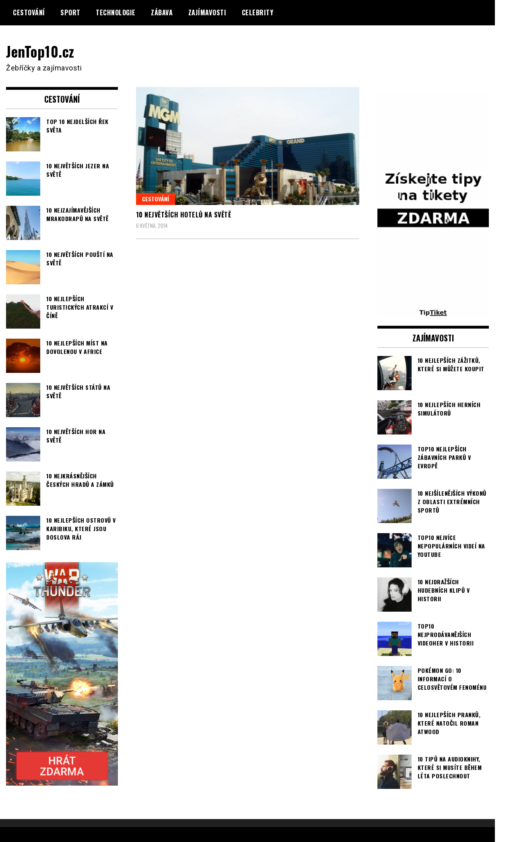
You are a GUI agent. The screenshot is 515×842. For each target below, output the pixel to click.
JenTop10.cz (41, 51)
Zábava (162, 12)
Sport (70, 12)
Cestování (29, 12)
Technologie (116, 12)
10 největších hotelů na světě (183, 214)
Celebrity (258, 12)
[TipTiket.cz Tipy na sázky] (433, 312)
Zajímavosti (207, 12)
